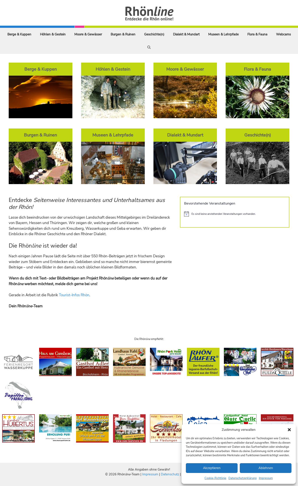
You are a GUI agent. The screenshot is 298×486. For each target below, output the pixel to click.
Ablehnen (265, 468)
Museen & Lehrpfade (223, 34)
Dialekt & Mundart (186, 34)
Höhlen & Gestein (53, 34)
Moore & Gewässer (88, 34)
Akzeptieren (212, 468)
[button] (289, 430)
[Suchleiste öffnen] (149, 47)
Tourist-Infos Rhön (74, 295)
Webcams (283, 34)
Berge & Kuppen (19, 34)
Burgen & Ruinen (123, 34)
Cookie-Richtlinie (215, 478)
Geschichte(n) (154, 34)
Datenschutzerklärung (242, 478)
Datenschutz (170, 474)
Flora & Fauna (257, 34)
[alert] (234, 213)
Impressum (266, 478)
